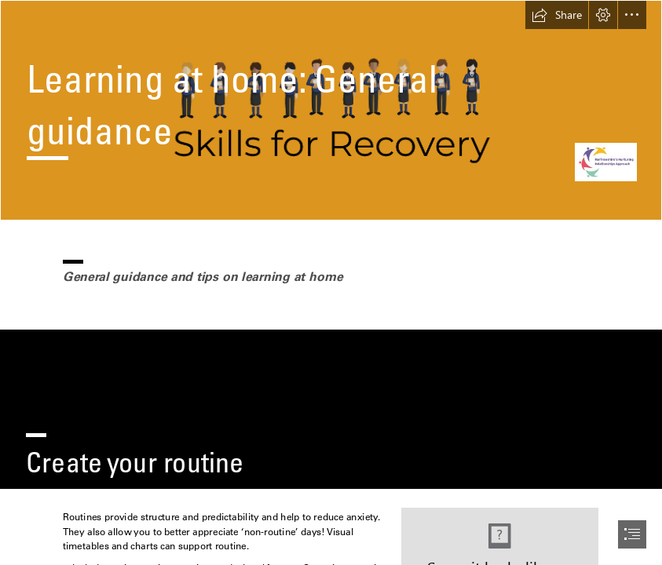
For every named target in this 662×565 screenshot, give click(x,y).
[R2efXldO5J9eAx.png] (331, 110)
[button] (556, 15)
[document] (331, 282)
